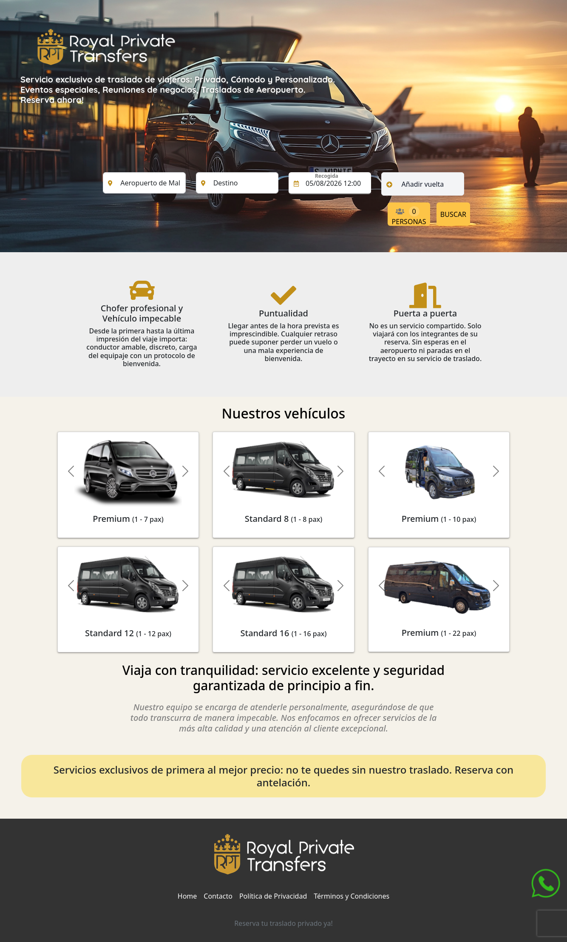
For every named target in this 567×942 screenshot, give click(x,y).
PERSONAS (409, 216)
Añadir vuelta (423, 184)
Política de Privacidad (273, 896)
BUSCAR (453, 214)
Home (187, 896)
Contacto (218, 896)
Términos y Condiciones (351, 896)
